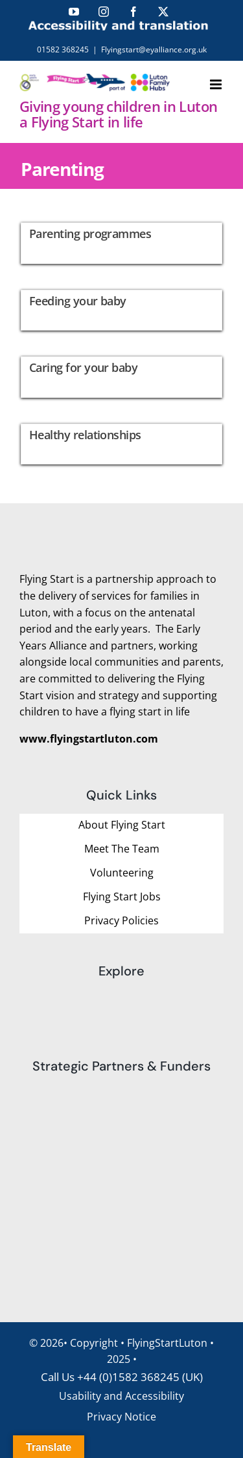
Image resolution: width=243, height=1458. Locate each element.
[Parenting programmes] (121, 243)
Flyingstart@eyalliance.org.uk (154, 49)
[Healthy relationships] (121, 444)
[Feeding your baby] (121, 310)
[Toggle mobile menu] (217, 84)
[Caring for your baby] (121, 377)
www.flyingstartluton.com (88, 739)
